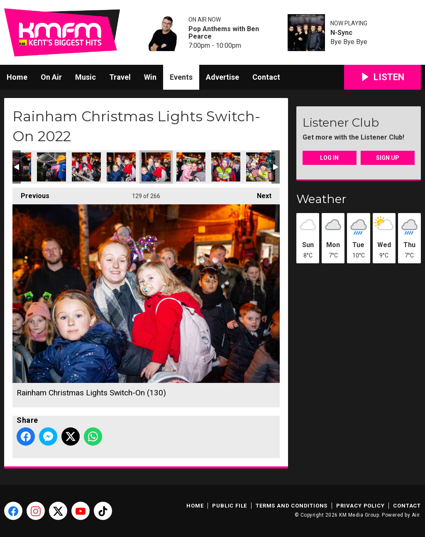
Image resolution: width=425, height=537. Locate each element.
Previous (30, 194)
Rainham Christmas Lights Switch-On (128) (86, 166)
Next (260, 194)
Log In (329, 157)
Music (85, 77)
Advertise (222, 77)
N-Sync (341, 33)
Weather (321, 199)
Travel (120, 77)
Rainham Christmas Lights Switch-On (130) (156, 166)
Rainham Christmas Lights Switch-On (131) (190, 166)
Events (181, 77)
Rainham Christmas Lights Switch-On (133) (260, 166)
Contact (266, 77)
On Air (51, 77)
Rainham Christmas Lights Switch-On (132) (225, 166)
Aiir (416, 515)
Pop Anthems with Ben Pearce (223, 32)
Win (150, 77)
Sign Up (387, 157)
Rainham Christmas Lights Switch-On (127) (51, 166)
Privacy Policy (360, 506)
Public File (229, 506)
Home (17, 77)
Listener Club (341, 122)
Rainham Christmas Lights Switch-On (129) (121, 166)
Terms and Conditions (291, 506)
